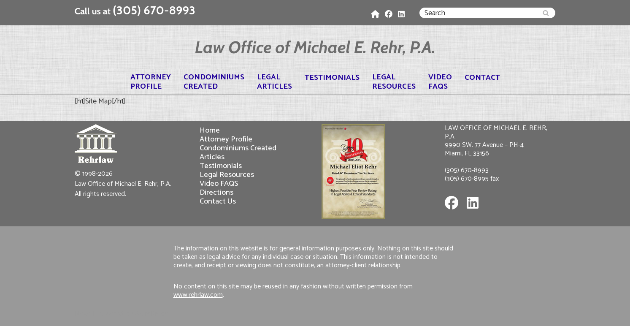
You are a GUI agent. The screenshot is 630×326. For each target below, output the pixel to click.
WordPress (151, 314)
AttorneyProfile (150, 82)
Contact (482, 78)
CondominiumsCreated (214, 82)
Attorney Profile (226, 139)
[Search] (478, 13)
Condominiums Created (238, 148)
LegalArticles (274, 82)
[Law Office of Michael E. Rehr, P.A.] (315, 47)
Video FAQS (219, 183)
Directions (216, 192)
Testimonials (332, 78)
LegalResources (394, 82)
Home (210, 130)
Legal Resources (227, 174)
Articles (212, 156)
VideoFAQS (440, 82)
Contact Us (218, 201)
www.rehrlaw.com (198, 295)
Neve (83, 314)
